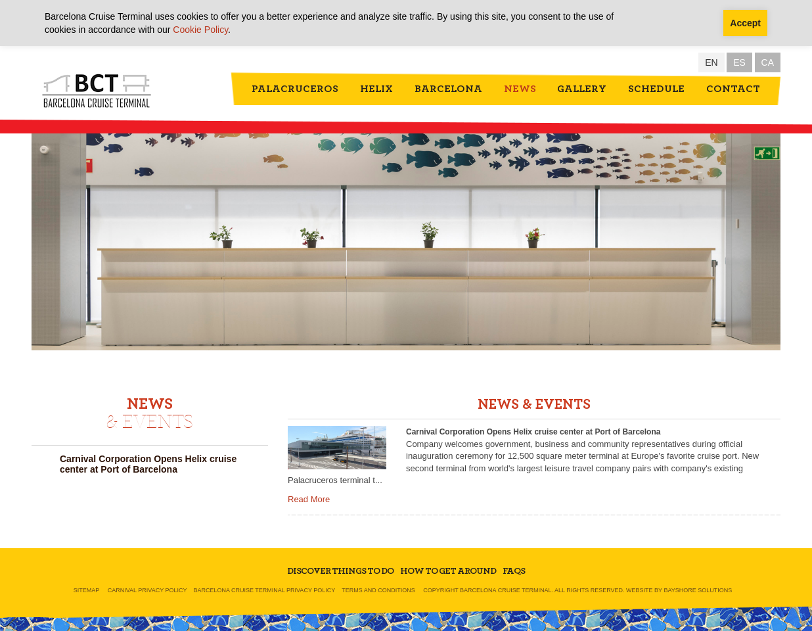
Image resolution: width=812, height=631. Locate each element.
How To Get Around (448, 571)
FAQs (514, 571)
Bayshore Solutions (698, 590)
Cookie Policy (200, 29)
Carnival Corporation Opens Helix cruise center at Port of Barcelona (148, 464)
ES (739, 62)
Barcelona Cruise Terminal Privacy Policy (265, 590)
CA (767, 62)
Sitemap (87, 590)
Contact (733, 88)
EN (711, 62)
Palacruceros (295, 88)
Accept (745, 23)
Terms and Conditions (378, 590)
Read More (309, 499)
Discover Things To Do (340, 571)
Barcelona (448, 88)
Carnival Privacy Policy (147, 590)
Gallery (581, 88)
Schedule (656, 88)
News (520, 88)
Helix (376, 88)
